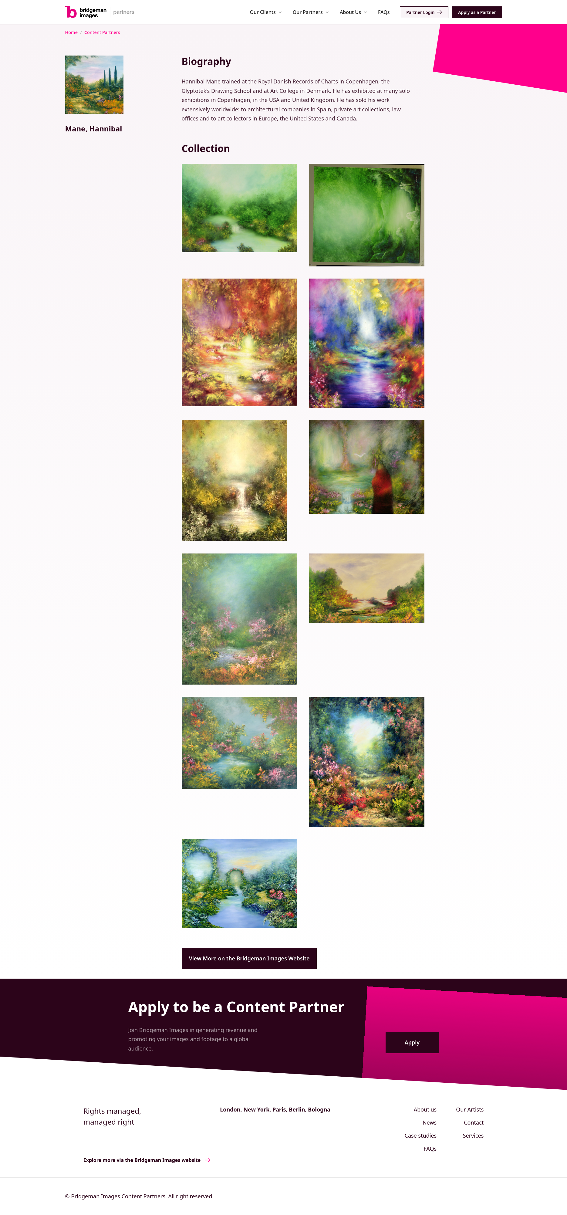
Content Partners (102, 32)
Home (71, 32)
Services (473, 1135)
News (430, 1122)
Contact (474, 1122)
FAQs (384, 12)
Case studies (421, 1135)
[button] (266, 12)
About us (425, 1109)
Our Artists (470, 1109)
